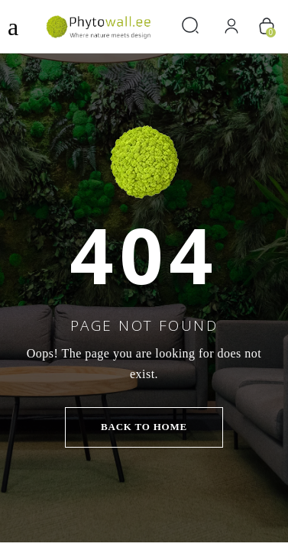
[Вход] (231, 26)
